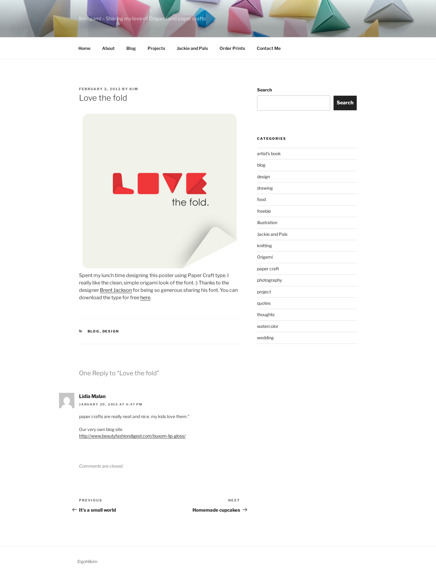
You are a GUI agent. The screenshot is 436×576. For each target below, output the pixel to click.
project (264, 291)
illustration (267, 222)
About (108, 48)
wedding (265, 337)
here (145, 297)
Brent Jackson (116, 290)
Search (264, 89)
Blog (131, 48)
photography (269, 280)
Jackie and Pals (192, 48)
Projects (156, 48)
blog (94, 331)
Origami (265, 257)
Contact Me (269, 48)
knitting (264, 245)
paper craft (268, 268)
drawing (265, 188)
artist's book (269, 153)
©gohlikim (87, 561)
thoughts (266, 314)
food (261, 199)
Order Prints (232, 48)
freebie (264, 211)
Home (84, 48)
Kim (133, 89)
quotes (264, 303)
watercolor (267, 326)
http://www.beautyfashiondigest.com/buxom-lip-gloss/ (132, 435)
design (110, 331)
